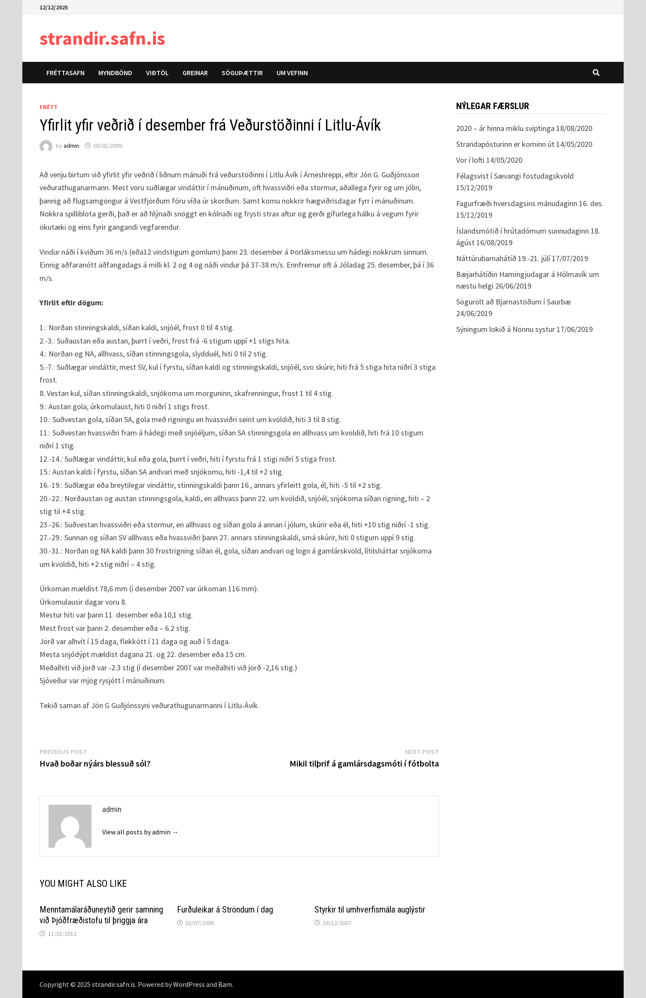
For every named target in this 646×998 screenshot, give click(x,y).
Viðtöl (157, 72)
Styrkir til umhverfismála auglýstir (369, 909)
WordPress (189, 984)
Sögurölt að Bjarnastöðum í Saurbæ (513, 302)
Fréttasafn (65, 72)
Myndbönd (115, 72)
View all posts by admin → (140, 832)
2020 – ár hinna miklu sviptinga (505, 128)
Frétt (49, 107)
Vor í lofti (470, 160)
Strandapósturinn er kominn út (505, 144)
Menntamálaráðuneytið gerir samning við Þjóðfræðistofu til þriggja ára (101, 914)
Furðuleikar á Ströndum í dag (225, 909)
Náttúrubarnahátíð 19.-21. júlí (503, 258)
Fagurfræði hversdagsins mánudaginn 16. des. (529, 203)
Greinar (195, 72)
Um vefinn (292, 72)
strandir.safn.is (102, 38)
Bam (225, 984)
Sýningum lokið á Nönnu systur (505, 329)
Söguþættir (242, 72)
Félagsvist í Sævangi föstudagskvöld (515, 176)
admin (71, 145)
